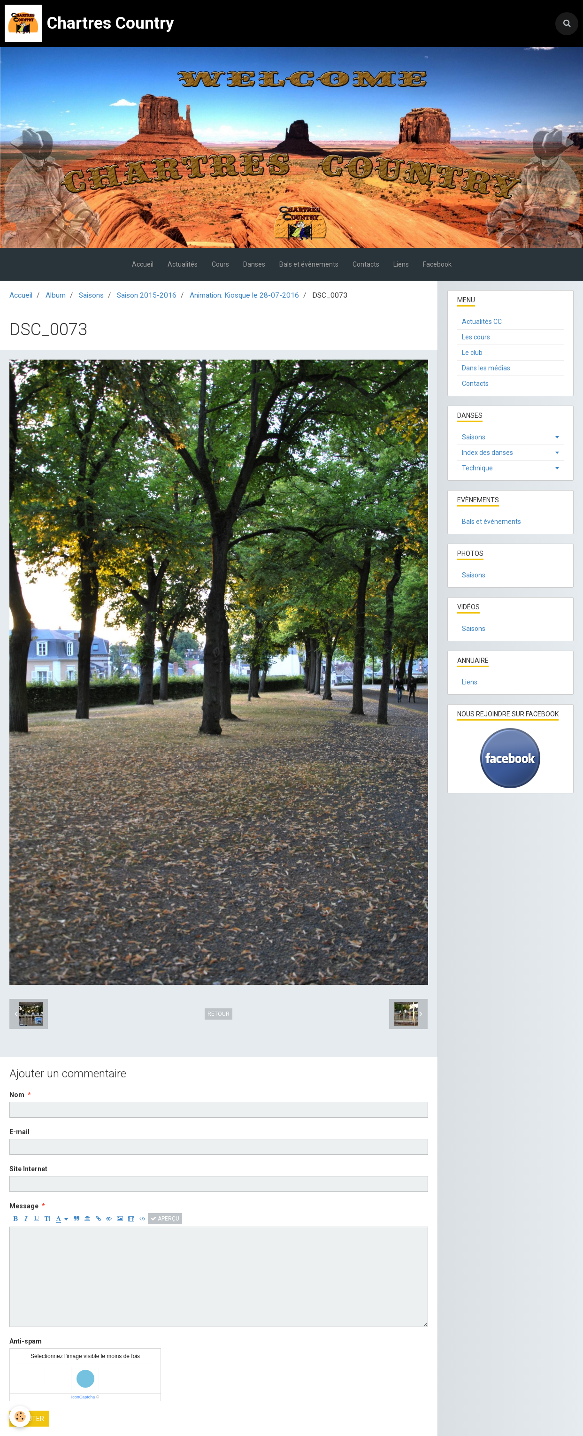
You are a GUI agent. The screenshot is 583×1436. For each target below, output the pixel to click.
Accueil (142, 264)
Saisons (91, 295)
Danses (254, 264)
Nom (16, 1094)
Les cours (476, 337)
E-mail (19, 1132)
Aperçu (165, 1218)
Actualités (183, 264)
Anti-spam (25, 1341)
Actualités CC (482, 321)
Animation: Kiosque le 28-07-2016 (244, 295)
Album (56, 295)
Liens (401, 264)
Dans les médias (486, 368)
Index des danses (487, 452)
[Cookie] (20, 1416)
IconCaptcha (83, 1397)
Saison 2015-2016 (146, 295)
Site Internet (28, 1169)
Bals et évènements (308, 264)
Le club (472, 352)
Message (23, 1206)
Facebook (437, 264)
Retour (218, 1014)
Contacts (366, 264)
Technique (477, 468)
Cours (220, 264)
